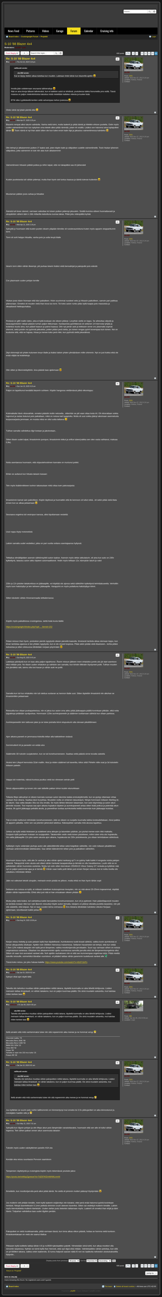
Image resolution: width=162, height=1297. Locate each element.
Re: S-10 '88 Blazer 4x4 (20, 58)
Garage (59, 31)
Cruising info (106, 31)
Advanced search (154, 11)
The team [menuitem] (108, 1286)
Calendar (88, 31)
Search (149, 11)
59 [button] (152, 53)
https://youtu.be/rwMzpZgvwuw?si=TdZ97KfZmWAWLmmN (33, 1176)
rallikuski (127, 1013)
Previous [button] (133, 53)
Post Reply (11, 53)
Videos (45, 31)
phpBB (72, 1291)
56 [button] (142, 53)
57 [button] (145, 53)
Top (155, 112)
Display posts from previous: (63, 1261)
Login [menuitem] (154, 37)
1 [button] (136, 53)
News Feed (13, 31)
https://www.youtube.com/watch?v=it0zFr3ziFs (66, 962)
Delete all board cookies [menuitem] (125, 1286)
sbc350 (18, 47)
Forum (74, 31)
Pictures (30, 31)
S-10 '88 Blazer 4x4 (18, 44)
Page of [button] (128, 53)
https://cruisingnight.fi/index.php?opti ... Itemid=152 (29, 627)
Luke (24, 47)
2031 (131, 76)
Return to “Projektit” (13, 1271)
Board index (14, 1286)
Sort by (88, 1261)
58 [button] (149, 53)
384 (130, 1016)
